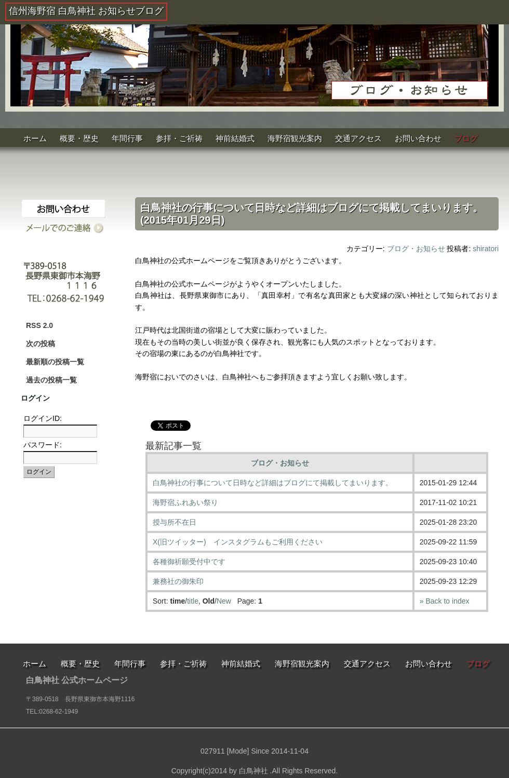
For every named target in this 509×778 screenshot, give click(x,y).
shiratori (486, 248)
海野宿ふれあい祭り (185, 502)
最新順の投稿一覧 (55, 362)
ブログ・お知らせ (416, 248)
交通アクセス (358, 138)
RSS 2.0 (39, 325)
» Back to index (445, 601)
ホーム (35, 138)
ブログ (466, 138)
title (192, 601)
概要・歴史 (79, 138)
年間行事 (127, 138)
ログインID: (42, 418)
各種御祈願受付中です (189, 561)
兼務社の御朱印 (178, 581)
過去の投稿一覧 (51, 380)
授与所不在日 (174, 522)
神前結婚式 (235, 138)
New (224, 601)
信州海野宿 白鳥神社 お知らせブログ (86, 11)
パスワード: (42, 445)
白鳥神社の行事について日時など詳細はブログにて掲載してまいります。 (273, 483)
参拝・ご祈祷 (179, 138)
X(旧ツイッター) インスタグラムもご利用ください (238, 542)
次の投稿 (40, 343)
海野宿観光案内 (294, 138)
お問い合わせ (418, 138)
